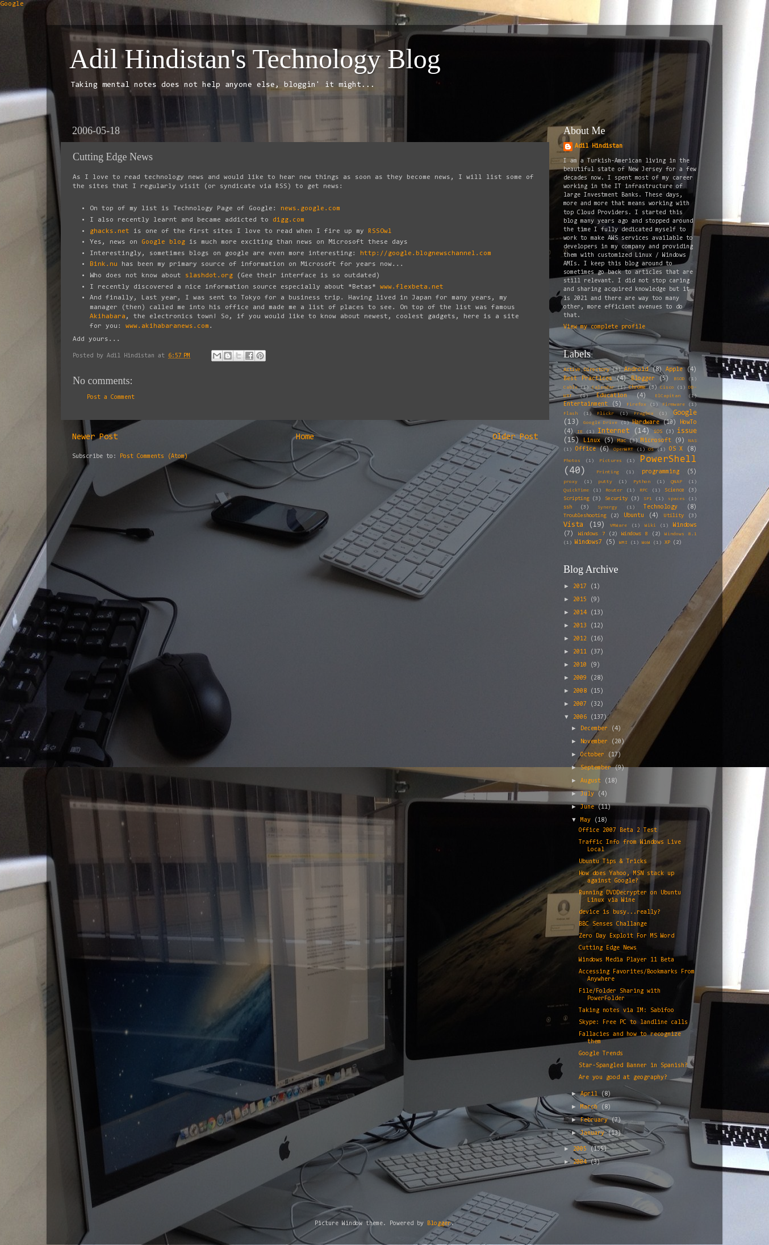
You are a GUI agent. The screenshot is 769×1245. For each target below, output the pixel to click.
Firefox (636, 404)
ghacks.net (109, 231)
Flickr (605, 413)
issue (687, 431)
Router (613, 490)
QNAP (676, 482)
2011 (581, 652)
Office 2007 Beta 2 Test (618, 830)
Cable (570, 387)
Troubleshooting (584, 516)
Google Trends (601, 1054)
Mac (621, 441)
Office (585, 449)
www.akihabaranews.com (167, 326)
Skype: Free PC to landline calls (633, 1022)
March (590, 1107)
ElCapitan (667, 396)
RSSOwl (380, 231)
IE (580, 432)
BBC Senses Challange (613, 924)
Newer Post (95, 437)
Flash (570, 413)
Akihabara (108, 316)
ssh (567, 507)
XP (667, 543)
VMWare (618, 525)
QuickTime (576, 490)
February (595, 1120)
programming (660, 472)
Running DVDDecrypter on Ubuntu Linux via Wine (630, 896)
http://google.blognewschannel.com (425, 253)
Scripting (576, 499)
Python (641, 482)
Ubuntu (634, 516)
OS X (676, 449)
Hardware (645, 422)
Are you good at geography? (623, 1078)
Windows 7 (591, 534)
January (594, 1133)
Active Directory (586, 370)
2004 (581, 1162)
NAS (692, 441)
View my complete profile (604, 327)
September (597, 768)
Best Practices (587, 379)
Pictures (610, 461)
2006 (581, 717)
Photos (571, 461)
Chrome (637, 387)
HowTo (688, 422)
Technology (660, 507)
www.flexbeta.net (412, 287)
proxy (570, 482)
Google (12, 4)
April (590, 1094)
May (587, 820)
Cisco (667, 387)
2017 (581, 587)
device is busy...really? (620, 912)
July (588, 794)
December (595, 729)
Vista (573, 524)
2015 (581, 600)
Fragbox (644, 413)
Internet (613, 431)
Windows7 (588, 542)
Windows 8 (634, 534)
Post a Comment (111, 397)
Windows (685, 525)
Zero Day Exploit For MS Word (626, 936)
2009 (581, 678)
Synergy (607, 507)
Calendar (603, 387)
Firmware (673, 404)
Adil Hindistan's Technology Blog (255, 59)
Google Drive (600, 422)
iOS (658, 432)
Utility (674, 516)
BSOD (679, 379)
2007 (581, 704)
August (592, 781)
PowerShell (668, 459)
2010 (581, 665)
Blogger (643, 379)
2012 (581, 639)
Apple (674, 370)
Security (616, 499)
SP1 (647, 499)
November (595, 742)
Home (305, 437)
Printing (607, 472)
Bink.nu (104, 264)
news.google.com (310, 208)
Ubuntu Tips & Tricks (613, 862)
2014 (581, 613)
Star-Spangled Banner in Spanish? (633, 1066)
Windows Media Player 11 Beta (626, 960)
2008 (581, 691)
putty (605, 482)
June (588, 807)
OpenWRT (623, 449)
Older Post (515, 437)
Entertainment (585, 404)
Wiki (650, 525)
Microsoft (656, 441)
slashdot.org (209, 275)
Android (636, 370)
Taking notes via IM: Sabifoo (626, 1010)
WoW (646, 542)
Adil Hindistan (598, 146)
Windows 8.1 (680, 534)
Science (674, 490)
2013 (581, 626)
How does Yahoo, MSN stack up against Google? (626, 877)
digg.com (288, 219)
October (594, 755)
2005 (581, 1149)
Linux (591, 441)
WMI (623, 542)
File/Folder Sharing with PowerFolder (620, 995)
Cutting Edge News (608, 948)
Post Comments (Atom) (154, 456)
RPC (644, 490)
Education (611, 396)
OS (651, 449)
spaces (676, 499)
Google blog (163, 242)
